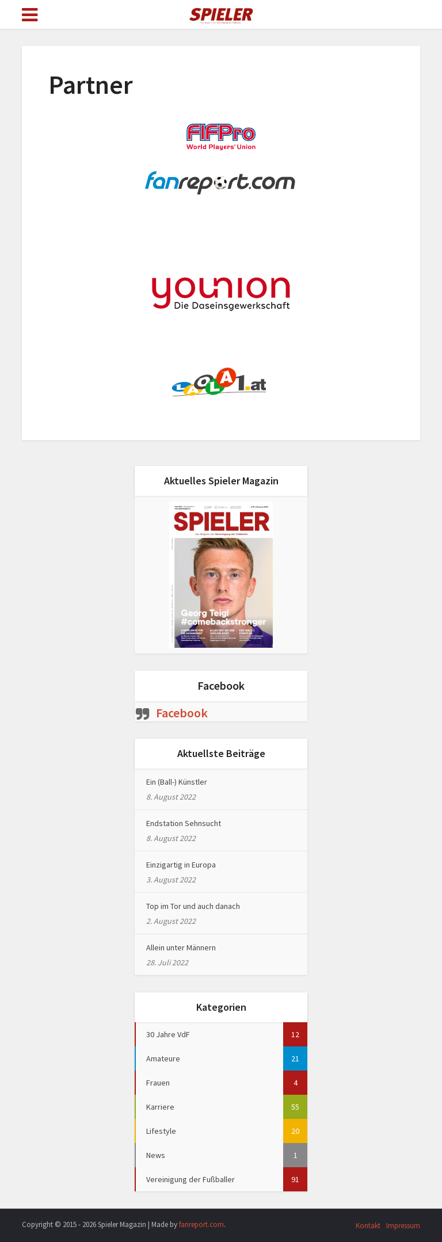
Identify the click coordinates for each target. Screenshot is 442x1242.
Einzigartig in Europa (181, 864)
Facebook (221, 685)
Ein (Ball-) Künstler (176, 782)
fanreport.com (201, 1224)
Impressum (403, 1225)
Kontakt (368, 1225)
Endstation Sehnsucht (183, 823)
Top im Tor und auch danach (193, 906)
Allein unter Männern (181, 947)
